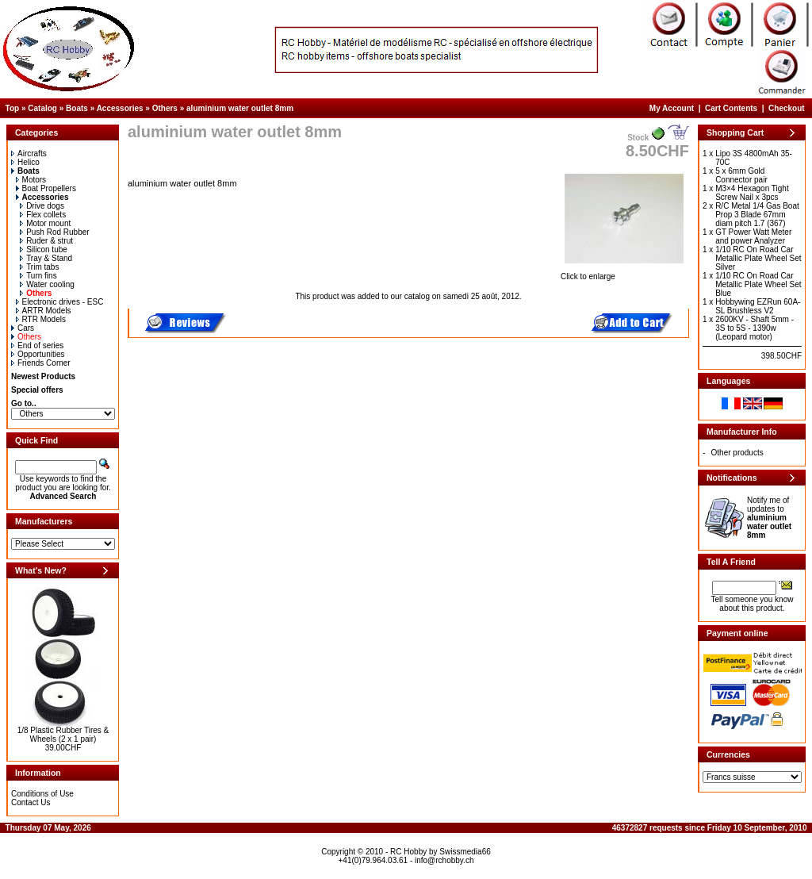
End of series (37, 345)
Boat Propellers (46, 188)
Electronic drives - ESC (60, 301)
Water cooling (47, 284)
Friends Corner (41, 363)
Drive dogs (42, 206)
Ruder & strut (46, 240)
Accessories (120, 108)
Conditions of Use (42, 793)
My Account (671, 108)
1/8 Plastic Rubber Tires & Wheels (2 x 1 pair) (63, 734)
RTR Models (41, 319)
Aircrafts (29, 153)
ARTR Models (43, 310)
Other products (737, 452)
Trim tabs (39, 267)
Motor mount (45, 223)
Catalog (42, 108)
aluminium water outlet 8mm (239, 108)
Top (13, 108)
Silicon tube (43, 249)
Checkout (786, 108)
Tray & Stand (46, 258)
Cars (22, 328)
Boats (77, 108)
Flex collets (43, 214)
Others (165, 108)
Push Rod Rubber (55, 232)
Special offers (37, 390)
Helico (25, 162)
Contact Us (30, 802)
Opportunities (37, 354)
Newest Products (43, 376)
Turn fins (38, 275)
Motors (31, 179)
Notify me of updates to (769, 517)
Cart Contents (731, 108)
